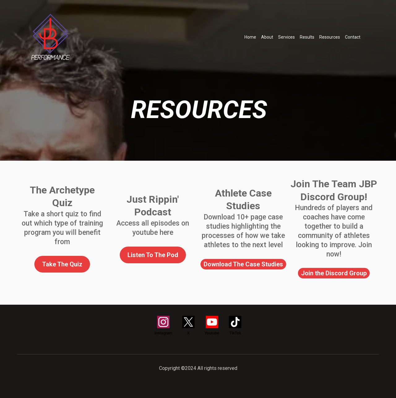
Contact (352, 37)
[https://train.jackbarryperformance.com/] (50, 37)
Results (307, 37)
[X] (188, 325)
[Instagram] (163, 325)
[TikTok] (235, 325)
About (267, 37)
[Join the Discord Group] (334, 273)
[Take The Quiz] (62, 264)
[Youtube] (212, 325)
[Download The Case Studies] (243, 264)
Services (286, 37)
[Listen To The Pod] (153, 255)
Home (250, 37)
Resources (329, 37)
